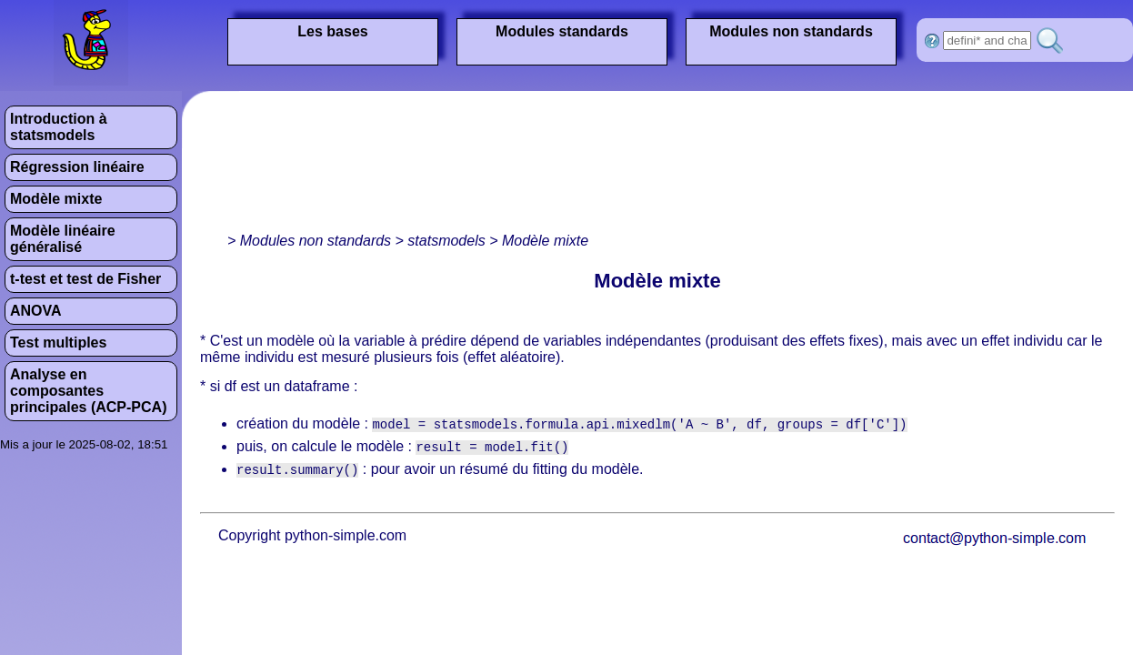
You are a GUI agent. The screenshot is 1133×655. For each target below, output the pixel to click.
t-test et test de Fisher (85, 279)
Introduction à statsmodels (58, 127)
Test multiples (58, 342)
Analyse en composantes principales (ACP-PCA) (88, 391)
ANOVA (36, 310)
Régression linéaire (77, 167)
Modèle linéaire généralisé (62, 239)
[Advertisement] (270, 166)
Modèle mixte (56, 199)
